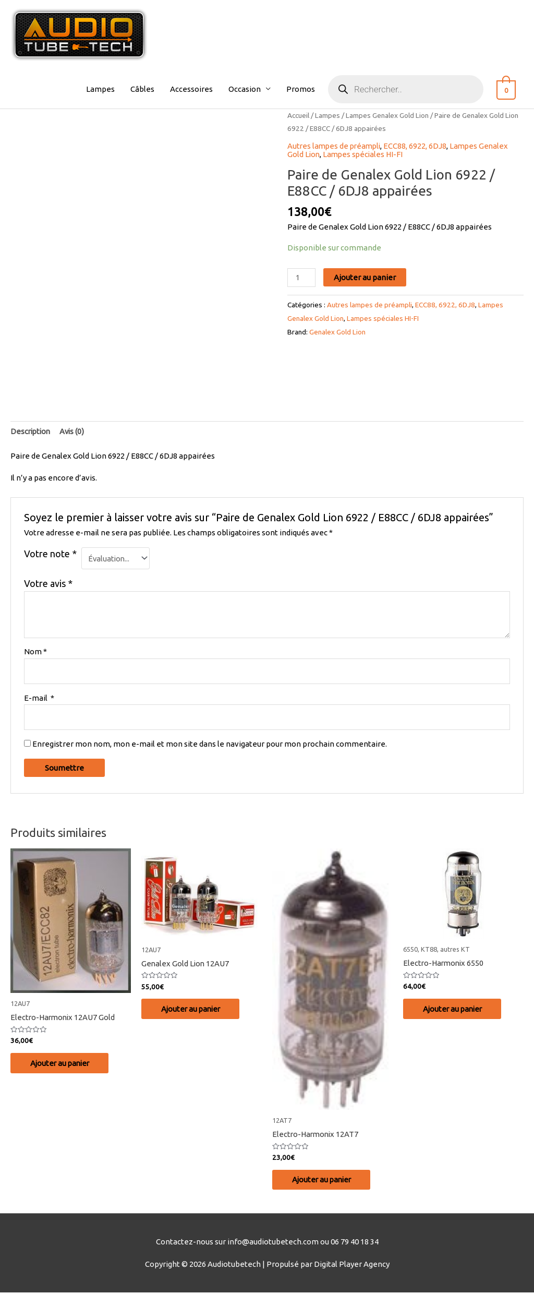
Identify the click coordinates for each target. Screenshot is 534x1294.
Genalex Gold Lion (337, 330)
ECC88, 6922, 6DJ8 (419, 145)
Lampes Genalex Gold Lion (387, 115)
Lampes (105, 89)
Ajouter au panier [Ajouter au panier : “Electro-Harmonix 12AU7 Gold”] (62, 1064)
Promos (306, 89)
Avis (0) (75, 431)
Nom (35, 652)
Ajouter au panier (365, 276)
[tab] (31, 431)
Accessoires (196, 89)
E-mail (39, 698)
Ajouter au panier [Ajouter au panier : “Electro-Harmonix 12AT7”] (324, 1180)
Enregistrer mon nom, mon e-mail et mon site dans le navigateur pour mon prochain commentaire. (209, 744)
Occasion (250, 89)
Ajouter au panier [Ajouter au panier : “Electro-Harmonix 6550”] (455, 1009)
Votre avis (48, 584)
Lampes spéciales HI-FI (365, 153)
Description (31, 431)
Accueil (298, 115)
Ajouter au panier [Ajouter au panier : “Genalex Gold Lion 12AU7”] (193, 1009)
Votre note (50, 553)
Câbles (148, 89)
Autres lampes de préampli (335, 145)
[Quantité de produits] (301, 277)
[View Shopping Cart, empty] (509, 89)
